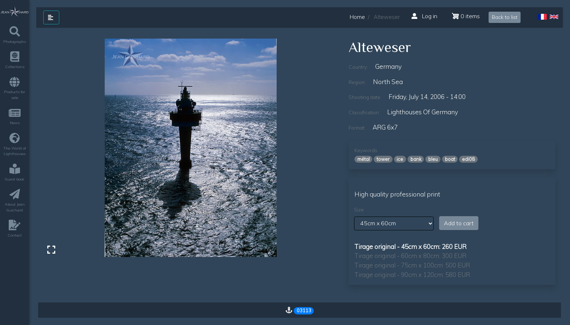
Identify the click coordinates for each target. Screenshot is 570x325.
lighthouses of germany (422, 112)
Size (359, 210)
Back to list (504, 17)
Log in (424, 16)
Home (357, 16)
